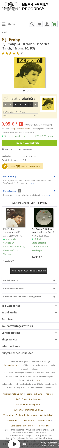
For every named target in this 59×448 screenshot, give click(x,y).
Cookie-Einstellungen (13, 393)
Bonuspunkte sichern (30, 166)
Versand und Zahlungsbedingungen (20, 415)
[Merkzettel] (39, 24)
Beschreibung (9, 176)
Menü (8, 24)
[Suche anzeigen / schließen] (32, 24)
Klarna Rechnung (34, 393)
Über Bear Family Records (22, 425)
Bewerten (26, 149)
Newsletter (12, 420)
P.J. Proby (11, 39)
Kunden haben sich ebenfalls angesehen (22, 296)
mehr (32, 183)
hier (38, 380)
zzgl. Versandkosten (21, 128)
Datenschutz (44, 420)
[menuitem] (8, 24)
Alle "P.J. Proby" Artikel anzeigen (29, 270)
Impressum (43, 425)
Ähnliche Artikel (10, 280)
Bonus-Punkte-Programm (28, 404)
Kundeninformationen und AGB (28, 409)
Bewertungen (9, 191)
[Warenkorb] (54, 24)
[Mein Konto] (47, 24)
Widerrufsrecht (28, 420)
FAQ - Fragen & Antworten (28, 399)
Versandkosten (10, 365)
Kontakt (49, 393)
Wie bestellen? (46, 415)
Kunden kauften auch (13, 288)
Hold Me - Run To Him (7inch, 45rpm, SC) (43, 231)
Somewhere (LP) (11, 231)
